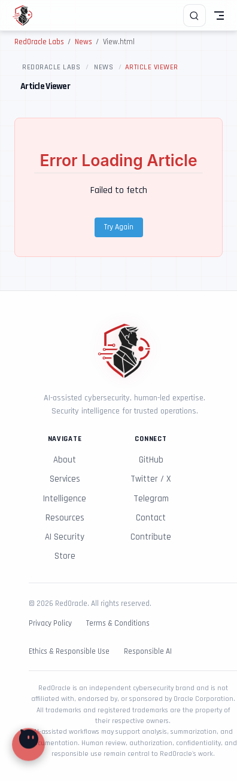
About (64, 459)
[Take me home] (26, 15)
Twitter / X (150, 479)
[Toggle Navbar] (219, 15)
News (103, 67)
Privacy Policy (50, 623)
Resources (64, 517)
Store (64, 556)
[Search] (194, 15)
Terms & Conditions (118, 623)
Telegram (151, 498)
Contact (151, 517)
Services (65, 479)
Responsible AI (148, 652)
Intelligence (64, 498)
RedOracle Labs (51, 67)
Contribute (150, 537)
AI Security (64, 537)
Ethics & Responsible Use (69, 652)
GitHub (151, 459)
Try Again (118, 227)
